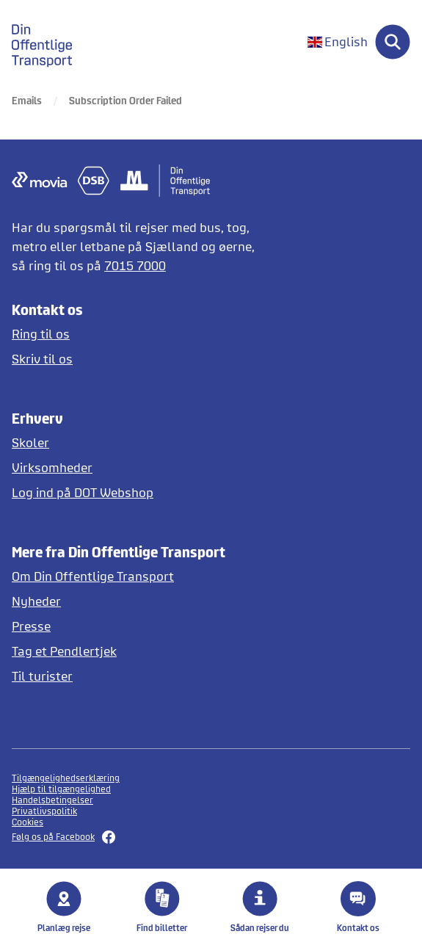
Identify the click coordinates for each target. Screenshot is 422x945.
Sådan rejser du (259, 907)
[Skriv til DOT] (140, 358)
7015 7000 (135, 265)
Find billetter (162, 907)
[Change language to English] (338, 42)
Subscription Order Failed (125, 100)
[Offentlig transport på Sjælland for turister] (140, 675)
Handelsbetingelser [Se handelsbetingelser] (52, 800)
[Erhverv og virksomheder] (140, 467)
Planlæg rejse (63, 907)
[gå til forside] (51, 42)
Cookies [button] (27, 822)
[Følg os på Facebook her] (211, 837)
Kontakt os (358, 907)
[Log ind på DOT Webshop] (140, 492)
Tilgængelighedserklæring (66, 778)
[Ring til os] (140, 333)
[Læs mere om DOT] (140, 576)
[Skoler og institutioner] (140, 442)
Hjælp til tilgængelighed (61, 789)
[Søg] (392, 41)
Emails (27, 100)
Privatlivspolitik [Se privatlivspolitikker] (44, 811)
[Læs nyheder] (140, 601)
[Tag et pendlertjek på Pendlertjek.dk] (140, 650)
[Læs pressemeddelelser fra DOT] (140, 625)
